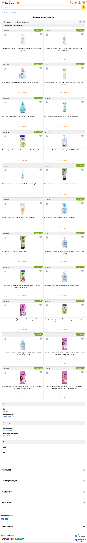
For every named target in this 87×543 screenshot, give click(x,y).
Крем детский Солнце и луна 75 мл (14, 251)
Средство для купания (10, 433)
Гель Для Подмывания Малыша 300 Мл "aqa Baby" (19, 116)
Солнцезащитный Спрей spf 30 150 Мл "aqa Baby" (19, 184)
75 (4, 452)
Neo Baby (6, 411)
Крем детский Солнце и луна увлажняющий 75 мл (61, 184)
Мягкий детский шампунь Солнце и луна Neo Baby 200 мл (21, 150)
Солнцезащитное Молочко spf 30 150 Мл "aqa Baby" (61, 116)
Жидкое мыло (7, 428)
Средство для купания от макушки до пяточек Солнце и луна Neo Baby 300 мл (22, 354)
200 (4, 447)
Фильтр (8, 22)
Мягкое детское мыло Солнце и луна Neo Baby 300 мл (62, 285)
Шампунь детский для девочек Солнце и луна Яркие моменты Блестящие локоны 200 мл (64, 387)
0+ (4, 409)
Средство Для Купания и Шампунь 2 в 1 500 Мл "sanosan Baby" (64, 151)
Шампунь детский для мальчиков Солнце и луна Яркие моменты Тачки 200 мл (22, 286)
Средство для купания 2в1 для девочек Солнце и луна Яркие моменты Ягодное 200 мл (22, 387)
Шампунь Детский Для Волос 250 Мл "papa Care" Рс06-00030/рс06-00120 (64, 49)
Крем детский (8, 430)
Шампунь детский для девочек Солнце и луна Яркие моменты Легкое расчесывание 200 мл (22, 320)
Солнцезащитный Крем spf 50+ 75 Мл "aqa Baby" (18, 217)
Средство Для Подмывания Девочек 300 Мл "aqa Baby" (20, 82)
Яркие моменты (8, 416)
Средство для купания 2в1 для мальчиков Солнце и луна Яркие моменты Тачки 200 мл (64, 320)
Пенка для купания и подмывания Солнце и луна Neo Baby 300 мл (64, 252)
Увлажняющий (8, 414)
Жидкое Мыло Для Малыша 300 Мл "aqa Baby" (59, 217)
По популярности (22, 22)
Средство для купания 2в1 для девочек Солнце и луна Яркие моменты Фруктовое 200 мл (64, 354)
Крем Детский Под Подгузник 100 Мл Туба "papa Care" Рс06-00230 (64, 83)
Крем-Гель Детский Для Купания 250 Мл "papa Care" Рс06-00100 (22, 49)
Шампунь (6, 435)
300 (4, 449)
